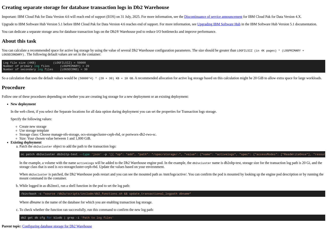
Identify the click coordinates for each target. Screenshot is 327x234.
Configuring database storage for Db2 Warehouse (57, 230)
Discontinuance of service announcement (213, 16)
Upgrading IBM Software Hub (219, 24)
